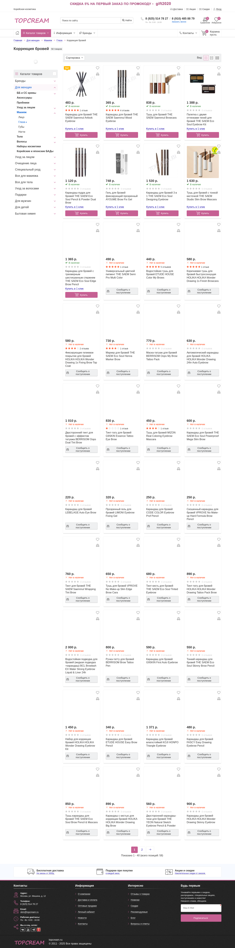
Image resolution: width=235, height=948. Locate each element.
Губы (21, 126)
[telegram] (33, 929)
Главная (18, 40)
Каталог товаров (36, 33)
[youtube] (28, 929)
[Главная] (17, 33)
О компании (84, 894)
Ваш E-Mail (188, 908)
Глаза (21, 122)
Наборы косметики (29, 146)
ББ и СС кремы (26, 92)
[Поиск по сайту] (90, 20)
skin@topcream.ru (29, 912)
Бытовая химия (25, 213)
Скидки (134, 906)
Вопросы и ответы (140, 924)
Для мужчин (23, 201)
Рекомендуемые (139, 912)
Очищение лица (25, 163)
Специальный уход (27, 169)
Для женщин (23, 87)
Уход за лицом (26, 107)
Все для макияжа (26, 175)
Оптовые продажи (87, 906)
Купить (121, 213)
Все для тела (24, 182)
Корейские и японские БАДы (35, 151)
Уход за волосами (27, 188)
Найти (127, 20)
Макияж (22, 112)
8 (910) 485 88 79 (183, 18)
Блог (133, 918)
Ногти (21, 131)
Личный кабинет (86, 912)
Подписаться (201, 918)
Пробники (23, 102)
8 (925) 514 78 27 (156, 18)
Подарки (20, 194)
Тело (20, 136)
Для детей (22, 207)
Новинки (135, 900)
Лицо (21, 117)
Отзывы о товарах (140, 894)
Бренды (87, 33)
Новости (82, 918)
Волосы (22, 141)
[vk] (22, 929)
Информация (64, 33)
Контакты (188, 33)
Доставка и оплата (87, 900)
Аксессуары (24, 97)
